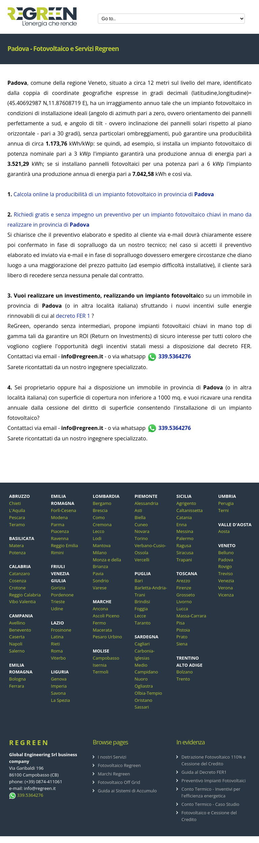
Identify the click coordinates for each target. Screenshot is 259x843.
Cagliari (142, 644)
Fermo (99, 623)
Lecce (140, 616)
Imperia (59, 686)
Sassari (142, 707)
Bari (139, 581)
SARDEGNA (147, 637)
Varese (100, 588)
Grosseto (185, 595)
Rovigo (225, 566)
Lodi (97, 538)
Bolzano (184, 672)
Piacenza (60, 531)
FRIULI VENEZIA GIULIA (60, 573)
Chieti (15, 503)
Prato (182, 637)
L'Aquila (17, 510)
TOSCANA (186, 573)
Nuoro (141, 679)
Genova (58, 679)
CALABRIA (20, 566)
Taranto (142, 623)
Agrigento (186, 503)
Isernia (100, 665)
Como (99, 517)
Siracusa (185, 553)
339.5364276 (169, 356)
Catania (184, 517)
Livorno (184, 601)
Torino (141, 538)
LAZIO (57, 623)
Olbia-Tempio (148, 693)
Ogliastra (144, 686)
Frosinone (61, 630)
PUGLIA (143, 573)
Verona (225, 588)
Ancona (100, 609)
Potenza (17, 553)
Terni (223, 510)
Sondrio (101, 581)
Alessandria (146, 503)
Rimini (57, 553)
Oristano (143, 700)
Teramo (17, 524)
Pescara (17, 517)
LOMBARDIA (106, 496)
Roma (57, 651)
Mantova (102, 545)
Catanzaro (19, 573)
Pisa (180, 623)
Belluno (226, 553)
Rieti (55, 644)
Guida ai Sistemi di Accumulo (127, 791)
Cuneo (141, 524)
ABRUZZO (19, 496)
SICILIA (184, 496)
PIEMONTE (146, 496)
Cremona (102, 524)
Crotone (17, 588)
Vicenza (226, 595)
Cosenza (17, 581)
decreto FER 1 (73, 316)
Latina (57, 637)
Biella (140, 517)
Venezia (226, 581)
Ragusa (183, 545)
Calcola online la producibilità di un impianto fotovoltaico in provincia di (113, 194)
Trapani (184, 560)
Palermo (185, 538)
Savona (58, 693)
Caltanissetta (189, 510)
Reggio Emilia (64, 545)
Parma (57, 524)
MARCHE (102, 601)
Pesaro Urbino (107, 637)
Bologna (17, 679)
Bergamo (102, 503)
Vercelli (142, 560)
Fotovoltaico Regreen (119, 765)
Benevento (20, 630)
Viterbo (58, 658)
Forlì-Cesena (63, 510)
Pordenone (62, 595)
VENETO (226, 545)
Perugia (226, 503)
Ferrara (16, 686)
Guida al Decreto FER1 (204, 772)
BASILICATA (21, 538)
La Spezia (60, 700)
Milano (100, 553)
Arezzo (183, 581)
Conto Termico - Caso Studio (210, 804)
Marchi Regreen (114, 774)
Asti (138, 510)
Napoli (15, 644)
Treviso (225, 573)
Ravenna (59, 538)
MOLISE (101, 651)
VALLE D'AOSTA (235, 524)
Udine (57, 609)
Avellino (17, 623)
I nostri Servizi (112, 757)
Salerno (17, 651)
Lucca (182, 609)
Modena (59, 517)
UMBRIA (227, 496)
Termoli (100, 672)
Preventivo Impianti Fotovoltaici (213, 780)
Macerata (102, 630)
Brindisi (142, 601)
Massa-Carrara (191, 616)
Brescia (100, 510)
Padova (225, 560)
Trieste (58, 601)
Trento (183, 679)
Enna (181, 524)
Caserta (17, 637)
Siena (182, 644)
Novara (142, 531)
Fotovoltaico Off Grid (119, 782)
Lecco (98, 531)
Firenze (183, 588)
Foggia (141, 609)
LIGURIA (60, 672)
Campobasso (106, 658)
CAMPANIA (21, 616)
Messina (184, 531)
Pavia (98, 573)
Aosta (224, 531)
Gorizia (58, 588)
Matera (16, 545)
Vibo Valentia (22, 601)
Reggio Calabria (25, 595)
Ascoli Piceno (106, 616)
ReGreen (29, 742)
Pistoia (183, 630)
